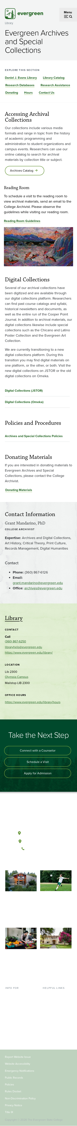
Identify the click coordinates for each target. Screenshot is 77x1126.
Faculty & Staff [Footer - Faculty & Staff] (15, 1025)
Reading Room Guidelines (22, 221)
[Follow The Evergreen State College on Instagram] (42, 862)
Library (9, 23)
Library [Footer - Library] (47, 994)
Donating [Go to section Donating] (11, 92)
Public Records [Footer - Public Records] (14, 1078)
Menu (68, 12)
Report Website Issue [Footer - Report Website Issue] (18, 1057)
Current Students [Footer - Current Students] (17, 994)
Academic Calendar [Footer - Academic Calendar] (56, 1019)
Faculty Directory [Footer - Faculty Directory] (54, 1000)
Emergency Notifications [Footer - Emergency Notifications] (19, 1071)
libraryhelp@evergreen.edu (23, 647)
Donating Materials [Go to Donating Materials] (18, 490)
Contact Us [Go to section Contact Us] (46, 92)
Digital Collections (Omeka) (24, 402)
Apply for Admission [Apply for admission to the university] (38, 773)
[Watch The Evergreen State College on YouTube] (34, 862)
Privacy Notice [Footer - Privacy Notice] (13, 1105)
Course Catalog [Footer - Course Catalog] (53, 1013)
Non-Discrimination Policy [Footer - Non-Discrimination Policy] (20, 1098)
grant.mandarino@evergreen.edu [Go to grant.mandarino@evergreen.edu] (38, 582)
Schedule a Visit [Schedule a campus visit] (38, 762)
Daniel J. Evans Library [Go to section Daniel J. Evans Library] (21, 77)
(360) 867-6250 (15, 641)
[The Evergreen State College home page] (38, 814)
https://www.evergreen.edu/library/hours (32, 702)
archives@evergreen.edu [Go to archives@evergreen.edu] (43, 588)
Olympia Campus (16, 677)
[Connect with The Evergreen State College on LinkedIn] (50, 862)
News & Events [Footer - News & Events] (53, 1025)
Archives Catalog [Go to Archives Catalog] (21, 170)
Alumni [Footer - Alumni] (10, 1038)
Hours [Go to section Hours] (28, 92)
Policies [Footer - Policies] (9, 1085)
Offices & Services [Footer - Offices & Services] (55, 1006)
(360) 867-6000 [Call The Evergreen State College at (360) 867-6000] (38, 848)
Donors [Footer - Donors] (10, 1032)
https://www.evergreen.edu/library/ (29, 652)
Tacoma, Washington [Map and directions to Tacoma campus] (38, 840)
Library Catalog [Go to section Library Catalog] (53, 77)
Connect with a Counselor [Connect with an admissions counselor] (37, 750)
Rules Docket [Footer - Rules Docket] (13, 1091)
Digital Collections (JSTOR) (24, 390)
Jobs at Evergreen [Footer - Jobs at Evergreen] (55, 1032)
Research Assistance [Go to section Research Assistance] (55, 85)
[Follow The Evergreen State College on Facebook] (26, 862)
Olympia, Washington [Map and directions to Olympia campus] (38, 832)
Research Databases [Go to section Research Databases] (19, 85)
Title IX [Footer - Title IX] (9, 1112)
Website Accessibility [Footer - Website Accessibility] (17, 1064)
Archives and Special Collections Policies (34, 436)
